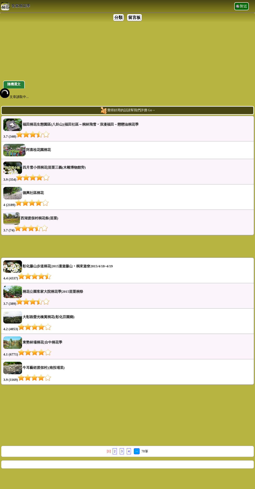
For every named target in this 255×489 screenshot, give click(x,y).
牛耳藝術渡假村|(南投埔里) (127, 372)
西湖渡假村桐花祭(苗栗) (127, 222)
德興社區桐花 (127, 197)
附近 (243, 6)
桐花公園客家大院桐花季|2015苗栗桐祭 (127, 296)
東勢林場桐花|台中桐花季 (127, 346)
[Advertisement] (124, 51)
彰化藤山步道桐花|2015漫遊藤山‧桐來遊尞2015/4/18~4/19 (127, 270)
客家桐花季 (15, 6)
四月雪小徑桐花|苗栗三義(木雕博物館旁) (127, 172)
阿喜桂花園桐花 (27, 150)
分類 (118, 17)
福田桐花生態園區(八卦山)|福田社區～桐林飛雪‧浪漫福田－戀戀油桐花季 (127, 129)
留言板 (134, 17)
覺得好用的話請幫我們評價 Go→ (127, 110)
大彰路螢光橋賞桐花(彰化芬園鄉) (127, 321)
